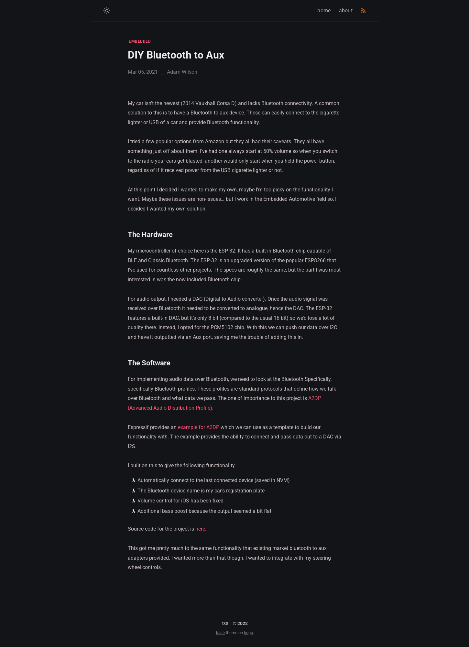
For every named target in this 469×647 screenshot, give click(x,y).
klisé (220, 632)
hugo (248, 632)
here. (200, 529)
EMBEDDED (140, 41)
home (324, 10)
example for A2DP (198, 427)
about (346, 10)
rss (225, 623)
